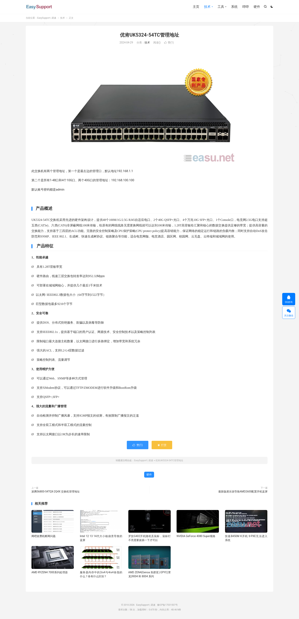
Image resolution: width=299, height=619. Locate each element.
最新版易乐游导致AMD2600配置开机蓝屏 (243, 491)
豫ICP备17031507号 (167, 605)
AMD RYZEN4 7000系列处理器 (49, 572)
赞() (169, 42)
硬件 (257, 7)
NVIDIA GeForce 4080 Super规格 (196, 536)
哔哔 (245, 7)
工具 (221, 7)
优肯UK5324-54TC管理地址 (149, 35)
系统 (234, 7)
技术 (207, 7)
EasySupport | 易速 (39, 7)
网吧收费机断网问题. (43, 536)
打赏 (161, 445)
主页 (196, 7)
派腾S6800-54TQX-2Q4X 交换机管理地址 (55, 491)
